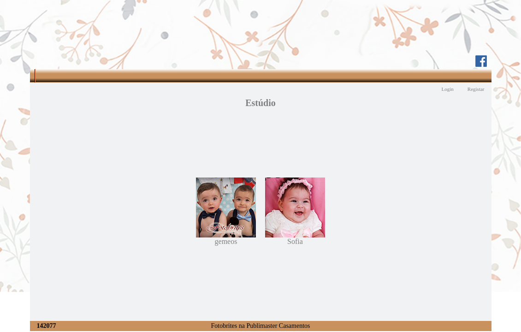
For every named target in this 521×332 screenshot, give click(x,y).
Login (448, 89)
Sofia (295, 238)
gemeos (226, 238)
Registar (476, 89)
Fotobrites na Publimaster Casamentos (260, 325)
